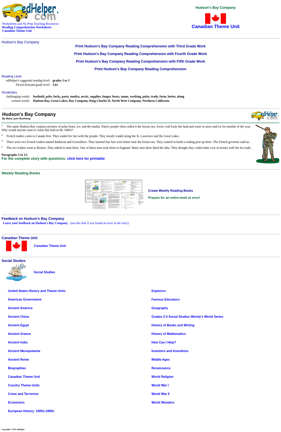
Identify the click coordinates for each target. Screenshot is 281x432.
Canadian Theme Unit (24, 376)
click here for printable (86, 159)
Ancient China (18, 316)
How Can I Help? (163, 342)
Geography (159, 308)
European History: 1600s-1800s (31, 411)
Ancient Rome (18, 359)
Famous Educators (165, 299)
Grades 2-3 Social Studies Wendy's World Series (187, 316)
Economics (16, 402)
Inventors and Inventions (169, 351)
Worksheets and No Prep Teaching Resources (30, 23)
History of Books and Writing (172, 325)
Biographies (17, 368)
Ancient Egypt (18, 325)
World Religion (162, 376)
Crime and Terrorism (23, 394)
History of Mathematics (168, 333)
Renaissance (161, 368)
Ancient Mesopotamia (24, 351)
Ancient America (20, 308)
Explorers (158, 291)
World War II (160, 394)
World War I (160, 385)
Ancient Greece (19, 333)
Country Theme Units (24, 385)
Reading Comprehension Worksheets (27, 27)
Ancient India (18, 342)
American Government (25, 299)
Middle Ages (160, 359)
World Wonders (162, 402)
